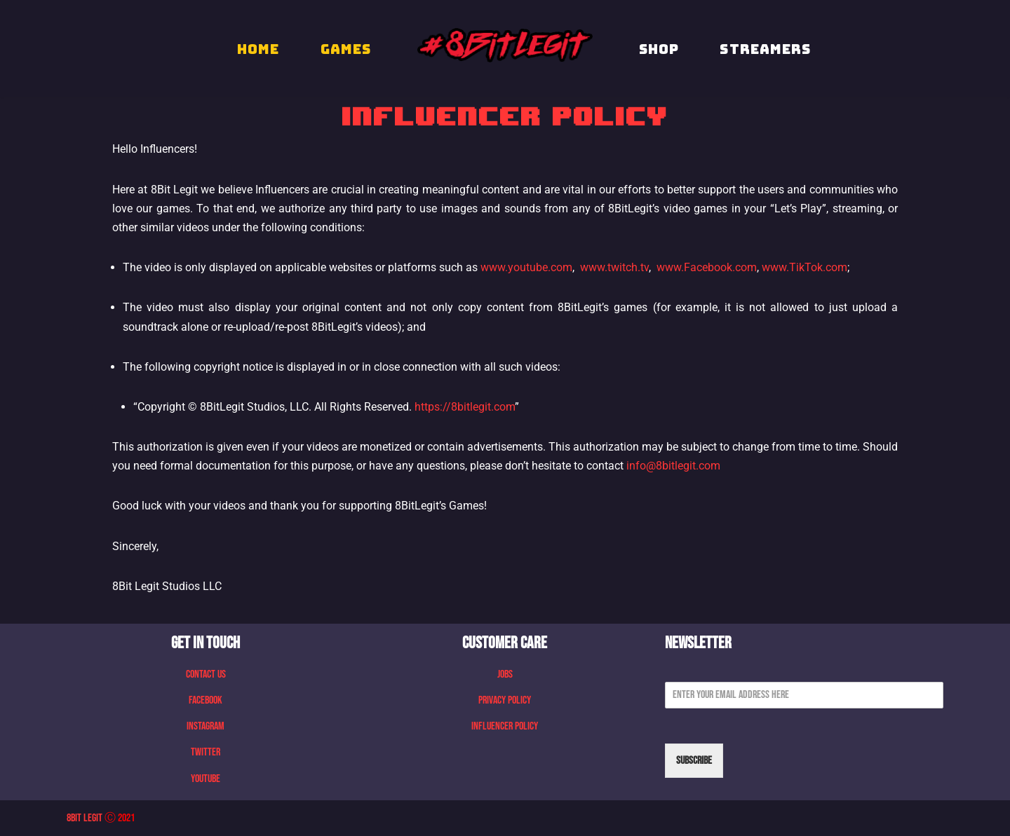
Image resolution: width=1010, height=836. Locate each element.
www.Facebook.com (706, 267)
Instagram (205, 726)
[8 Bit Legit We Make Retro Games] (505, 45)
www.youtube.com (526, 267)
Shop (659, 49)
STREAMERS (765, 49)
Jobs (505, 674)
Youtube (205, 779)
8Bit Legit (84, 818)
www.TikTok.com (804, 267)
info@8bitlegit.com (673, 465)
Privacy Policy (504, 700)
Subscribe (694, 760)
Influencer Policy (504, 726)
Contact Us (206, 674)
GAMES (346, 49)
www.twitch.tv (614, 267)
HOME (258, 49)
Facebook (205, 700)
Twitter (205, 752)
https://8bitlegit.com (465, 406)
